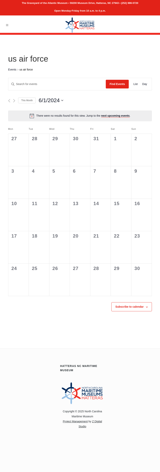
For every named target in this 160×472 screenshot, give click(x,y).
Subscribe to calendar (129, 306)
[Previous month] (9, 101)
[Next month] (14, 101)
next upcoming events (115, 115)
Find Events (117, 84)
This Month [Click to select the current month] (27, 100)
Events (12, 69)
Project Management (75, 421)
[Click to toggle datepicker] (51, 100)
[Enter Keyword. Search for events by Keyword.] (57, 84)
